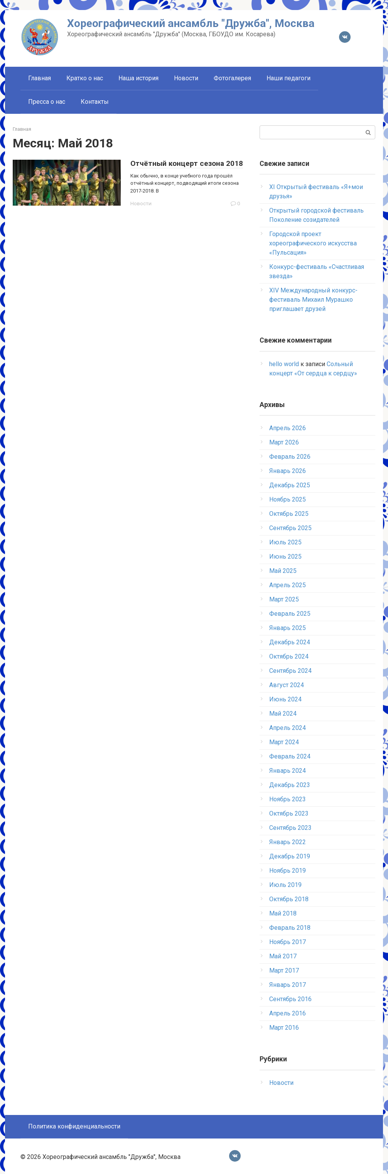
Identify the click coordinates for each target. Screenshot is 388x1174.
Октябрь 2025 (289, 513)
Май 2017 (283, 956)
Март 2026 (284, 442)
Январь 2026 (287, 471)
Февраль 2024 (289, 756)
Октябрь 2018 (289, 899)
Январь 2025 (287, 628)
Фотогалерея (232, 78)
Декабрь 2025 (289, 485)
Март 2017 (284, 970)
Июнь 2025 (285, 556)
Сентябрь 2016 (290, 999)
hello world (284, 364)
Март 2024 (284, 742)
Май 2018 (283, 913)
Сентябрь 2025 (290, 528)
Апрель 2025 (287, 585)
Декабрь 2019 (289, 856)
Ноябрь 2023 (287, 799)
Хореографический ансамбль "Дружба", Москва (190, 23)
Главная (39, 78)
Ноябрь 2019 (287, 870)
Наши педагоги (288, 78)
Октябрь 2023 (289, 813)
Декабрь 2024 (289, 642)
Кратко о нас (84, 78)
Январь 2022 (287, 842)
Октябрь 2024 (289, 656)
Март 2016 (284, 1027)
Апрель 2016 (287, 1013)
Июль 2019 (285, 885)
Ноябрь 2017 (287, 942)
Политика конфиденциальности (74, 1126)
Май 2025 (283, 570)
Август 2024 (286, 685)
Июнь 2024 (285, 699)
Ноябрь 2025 (287, 499)
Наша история (138, 78)
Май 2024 (283, 713)
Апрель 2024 (287, 727)
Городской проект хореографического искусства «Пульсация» (313, 243)
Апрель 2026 (287, 428)
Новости (186, 78)
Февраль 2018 (289, 927)
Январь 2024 (287, 770)
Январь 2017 (287, 984)
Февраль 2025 (289, 613)
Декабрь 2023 (289, 785)
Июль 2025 (285, 542)
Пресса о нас (46, 101)
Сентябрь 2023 (290, 827)
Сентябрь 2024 (290, 670)
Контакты (95, 101)
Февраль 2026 (289, 456)
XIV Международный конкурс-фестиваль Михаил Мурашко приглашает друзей (313, 300)
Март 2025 (284, 599)
